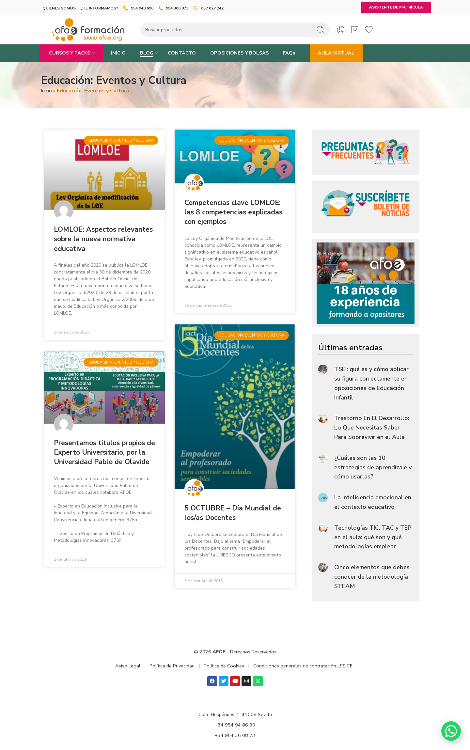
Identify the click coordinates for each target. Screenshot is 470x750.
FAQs (289, 53)
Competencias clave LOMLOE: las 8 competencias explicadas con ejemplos (233, 212)
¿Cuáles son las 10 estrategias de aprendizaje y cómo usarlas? (373, 467)
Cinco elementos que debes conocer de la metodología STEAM (372, 576)
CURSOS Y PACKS (69, 53)
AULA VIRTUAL (336, 53)
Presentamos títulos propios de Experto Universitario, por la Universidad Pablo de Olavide (104, 452)
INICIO (118, 53)
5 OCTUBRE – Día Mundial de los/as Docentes (232, 513)
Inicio (46, 90)
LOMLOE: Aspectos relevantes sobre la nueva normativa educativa (103, 239)
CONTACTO (182, 53)
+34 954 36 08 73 (235, 735)
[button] (451, 731)
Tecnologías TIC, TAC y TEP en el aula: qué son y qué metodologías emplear (372, 537)
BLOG (146, 53)
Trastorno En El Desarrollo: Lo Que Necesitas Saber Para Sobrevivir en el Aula (371, 427)
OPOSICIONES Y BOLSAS (239, 53)
